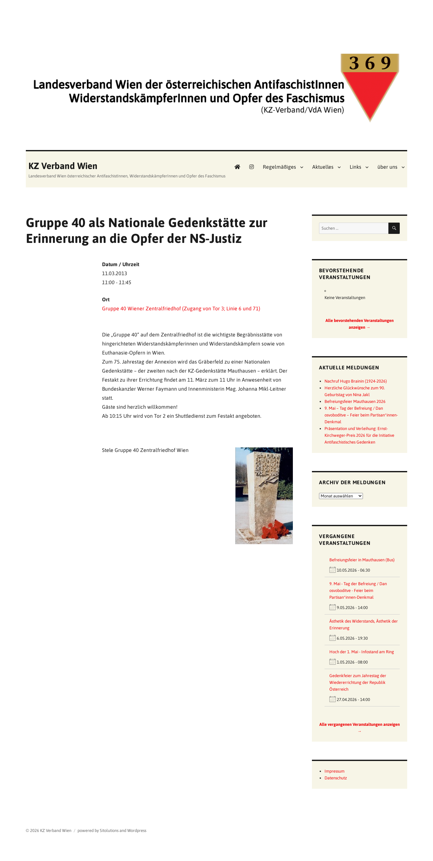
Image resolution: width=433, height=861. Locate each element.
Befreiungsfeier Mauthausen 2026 (355, 401)
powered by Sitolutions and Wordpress (111, 830)
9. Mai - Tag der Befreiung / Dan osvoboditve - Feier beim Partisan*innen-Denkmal (358, 590)
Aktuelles (323, 167)
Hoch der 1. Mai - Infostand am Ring (361, 651)
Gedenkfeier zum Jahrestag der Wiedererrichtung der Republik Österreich (357, 682)
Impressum (335, 771)
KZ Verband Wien (63, 166)
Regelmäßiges (279, 167)
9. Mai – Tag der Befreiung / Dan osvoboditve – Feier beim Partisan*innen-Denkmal (361, 415)
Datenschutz (336, 778)
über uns (387, 167)
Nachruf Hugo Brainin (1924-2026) (356, 381)
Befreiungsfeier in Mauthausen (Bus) (362, 559)
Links (355, 167)
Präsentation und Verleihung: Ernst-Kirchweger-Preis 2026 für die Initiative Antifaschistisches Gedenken (359, 435)
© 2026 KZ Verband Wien (48, 830)
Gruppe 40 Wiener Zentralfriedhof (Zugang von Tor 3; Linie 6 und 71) (181, 308)
